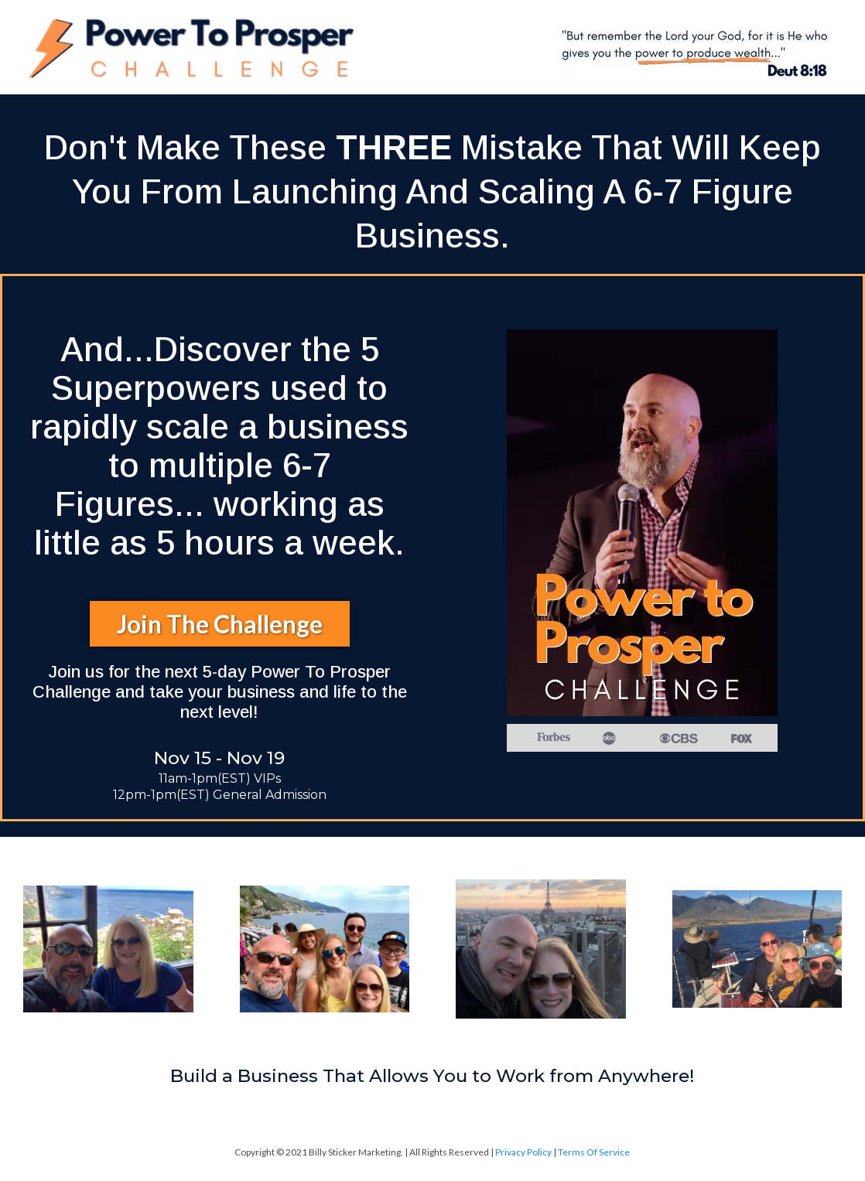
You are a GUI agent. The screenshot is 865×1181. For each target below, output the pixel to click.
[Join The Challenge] (220, 624)
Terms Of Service (594, 1152)
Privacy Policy (524, 1152)
